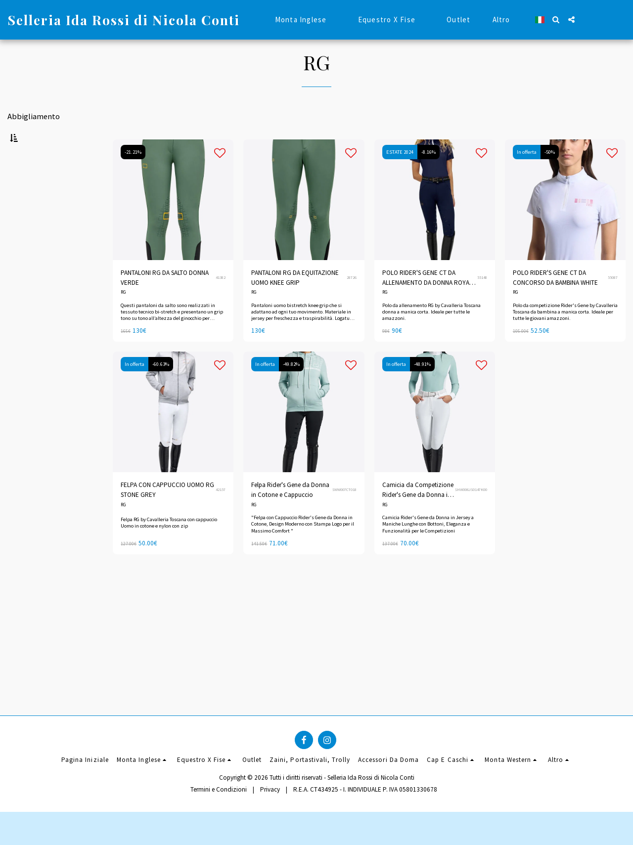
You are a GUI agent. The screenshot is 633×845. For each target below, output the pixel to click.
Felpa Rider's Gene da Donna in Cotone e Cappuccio (290, 514)
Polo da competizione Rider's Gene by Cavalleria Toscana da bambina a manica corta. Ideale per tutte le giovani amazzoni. (565, 336)
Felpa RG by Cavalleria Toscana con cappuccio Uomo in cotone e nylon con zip (169, 547)
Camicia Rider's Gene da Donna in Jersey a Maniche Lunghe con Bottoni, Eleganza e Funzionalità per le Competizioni (428, 548)
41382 (221, 302)
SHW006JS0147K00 (471, 514)
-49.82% (291, 389)
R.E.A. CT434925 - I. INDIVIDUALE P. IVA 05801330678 (365, 822)
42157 (221, 514)
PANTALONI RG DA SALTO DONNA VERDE (165, 302)
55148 (482, 302)
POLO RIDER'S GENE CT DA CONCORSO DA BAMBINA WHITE (555, 302)
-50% (549, 176)
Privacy (270, 822)
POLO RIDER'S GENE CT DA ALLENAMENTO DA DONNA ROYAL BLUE (427, 302)
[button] (556, 19)
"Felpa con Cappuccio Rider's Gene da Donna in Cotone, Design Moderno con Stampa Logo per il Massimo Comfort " (302, 548)
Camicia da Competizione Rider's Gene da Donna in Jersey (417, 515)
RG (123, 317)
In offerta (527, 176)
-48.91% (422, 389)
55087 (613, 302)
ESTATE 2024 (399, 176)
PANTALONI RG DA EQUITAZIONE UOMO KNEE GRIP (295, 302)
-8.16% (428, 176)
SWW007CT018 (344, 514)
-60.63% (160, 389)
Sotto (32, 312)
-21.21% (133, 176)
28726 (352, 302)
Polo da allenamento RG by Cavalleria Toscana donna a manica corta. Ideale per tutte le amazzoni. (431, 336)
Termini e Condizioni (218, 822)
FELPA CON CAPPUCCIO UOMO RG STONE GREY (167, 514)
